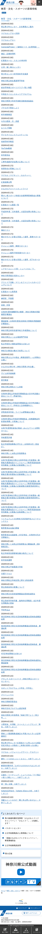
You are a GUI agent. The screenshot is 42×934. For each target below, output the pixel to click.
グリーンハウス (7, 695)
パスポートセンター (13, 828)
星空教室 (4, 380)
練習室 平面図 (7, 298)
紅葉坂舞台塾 (6, 182)
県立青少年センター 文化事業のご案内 (17, 27)
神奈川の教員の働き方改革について (15, 351)
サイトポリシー (35, 908)
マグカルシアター (8, 40)
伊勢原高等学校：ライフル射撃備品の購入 (18, 412)
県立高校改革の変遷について (12, 587)
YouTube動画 (6, 148)
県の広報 (8, 854)
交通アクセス (6, 574)
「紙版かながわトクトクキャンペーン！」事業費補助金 (22, 839)
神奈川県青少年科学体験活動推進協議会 (17, 101)
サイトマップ (22, 908)
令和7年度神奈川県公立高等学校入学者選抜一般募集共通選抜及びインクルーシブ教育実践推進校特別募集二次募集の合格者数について (21, 509)
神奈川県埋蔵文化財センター (12, 276)
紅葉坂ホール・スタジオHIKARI (14, 60)
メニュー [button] (39, 4)
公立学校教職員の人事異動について (19, 833)
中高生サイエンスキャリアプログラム (16, 94)
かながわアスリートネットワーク (14, 189)
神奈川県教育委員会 (9, 702)
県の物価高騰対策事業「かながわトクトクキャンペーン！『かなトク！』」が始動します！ (22, 820)
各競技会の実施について (11, 169)
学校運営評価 (6, 437)
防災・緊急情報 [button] (33, 4)
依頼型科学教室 (7, 142)
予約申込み (5, 610)
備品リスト (5, 230)
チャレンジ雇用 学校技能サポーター (15, 253)
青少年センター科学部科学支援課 (14, 74)
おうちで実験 (6, 128)
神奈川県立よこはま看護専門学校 (14, 337)
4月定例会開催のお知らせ (11, 654)
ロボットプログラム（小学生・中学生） (17, 688)
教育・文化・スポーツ (13, 891)
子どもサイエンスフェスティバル (14, 135)
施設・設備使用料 (8, 54)
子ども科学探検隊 (8, 373)
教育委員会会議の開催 (10, 528)
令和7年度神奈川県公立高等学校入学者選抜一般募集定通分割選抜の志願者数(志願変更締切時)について (20, 497)
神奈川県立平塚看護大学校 (12, 567)
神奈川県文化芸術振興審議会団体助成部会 (18, 594)
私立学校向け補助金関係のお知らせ (15, 344)
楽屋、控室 (5, 305)
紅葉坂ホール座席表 (9, 292)
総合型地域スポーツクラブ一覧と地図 (16, 87)
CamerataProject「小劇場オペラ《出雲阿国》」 (20, 47)
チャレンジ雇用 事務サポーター (14, 246)
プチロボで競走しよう (10, 108)
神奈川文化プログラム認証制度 (13, 708)
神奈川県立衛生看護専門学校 (12, 81)
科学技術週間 (6, 560)
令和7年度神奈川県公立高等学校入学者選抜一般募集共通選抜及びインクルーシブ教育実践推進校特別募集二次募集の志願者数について (21, 462)
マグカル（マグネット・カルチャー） (16, 175)
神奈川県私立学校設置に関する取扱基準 (17, 580)
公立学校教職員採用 (13, 845)
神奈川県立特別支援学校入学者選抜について (19, 330)
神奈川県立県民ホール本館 (12, 387)
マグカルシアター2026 (10, 33)
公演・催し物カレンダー (11, 67)
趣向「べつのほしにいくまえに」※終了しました (21, 759)
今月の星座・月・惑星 (10, 121)
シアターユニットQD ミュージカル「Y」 (18, 269)
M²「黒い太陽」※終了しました (14, 784)
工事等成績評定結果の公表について (15, 162)
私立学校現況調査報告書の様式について (17, 553)
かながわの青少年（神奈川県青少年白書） (18, 367)
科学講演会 (5, 155)
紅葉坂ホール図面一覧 (10, 205)
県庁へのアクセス (31, 913)
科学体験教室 (6, 114)
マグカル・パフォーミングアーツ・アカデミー (20, 752)
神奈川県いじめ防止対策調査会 (13, 453)
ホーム (3, 891)
